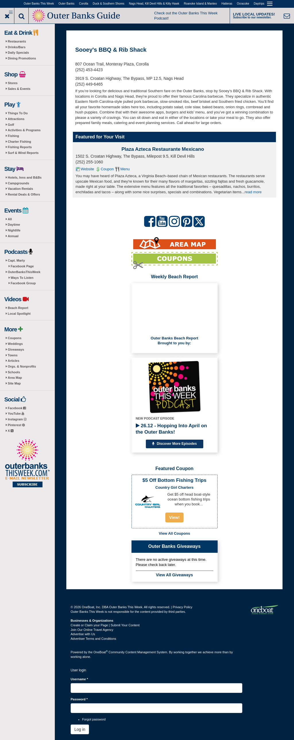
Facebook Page (22, 266)
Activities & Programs (24, 130)
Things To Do (18, 113)
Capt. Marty (16, 260)
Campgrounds (18, 183)
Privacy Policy (182, 607)
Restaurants (17, 41)
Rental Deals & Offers (24, 194)
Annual (13, 236)
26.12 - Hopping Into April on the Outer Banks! (171, 429)
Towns (13, 355)
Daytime (14, 224)
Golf (11, 124)
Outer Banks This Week (39, 3)
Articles (13, 360)
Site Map (14, 383)
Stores (13, 83)
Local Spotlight (19, 313)
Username (79, 679)
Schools (14, 372)
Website (87, 169)
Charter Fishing (19, 141)
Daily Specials (18, 52)
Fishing (13, 136)
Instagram (17, 419)
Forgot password (94, 719)
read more (253, 192)
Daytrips (259, 3)
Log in (79, 729)
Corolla (83, 3)
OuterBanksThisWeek (24, 272)
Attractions (16, 119)
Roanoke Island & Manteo (200, 3)
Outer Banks (67, 3)
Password (79, 699)
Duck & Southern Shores (108, 3)
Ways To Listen (22, 277)
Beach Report (18, 308)
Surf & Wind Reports (23, 152)
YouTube (16, 413)
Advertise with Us (83, 634)
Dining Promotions (22, 58)
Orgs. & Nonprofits (22, 366)
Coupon (107, 169)
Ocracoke (243, 3)
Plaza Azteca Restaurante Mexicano (162, 149)
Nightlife (14, 230)
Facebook (17, 408)
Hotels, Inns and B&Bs (25, 177)
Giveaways (16, 349)
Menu (125, 169)
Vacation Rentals (20, 188)
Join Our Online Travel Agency (92, 629)
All (10, 219)
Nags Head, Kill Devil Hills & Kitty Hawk (154, 3)
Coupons (15, 338)
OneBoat (101, 652)
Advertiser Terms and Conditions (93, 638)
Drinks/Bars (17, 47)
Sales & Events (19, 88)
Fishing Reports (20, 147)
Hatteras (226, 3)
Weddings (15, 343)
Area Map (15, 377)
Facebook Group (23, 283)
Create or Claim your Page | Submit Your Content (105, 625)
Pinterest (16, 425)
